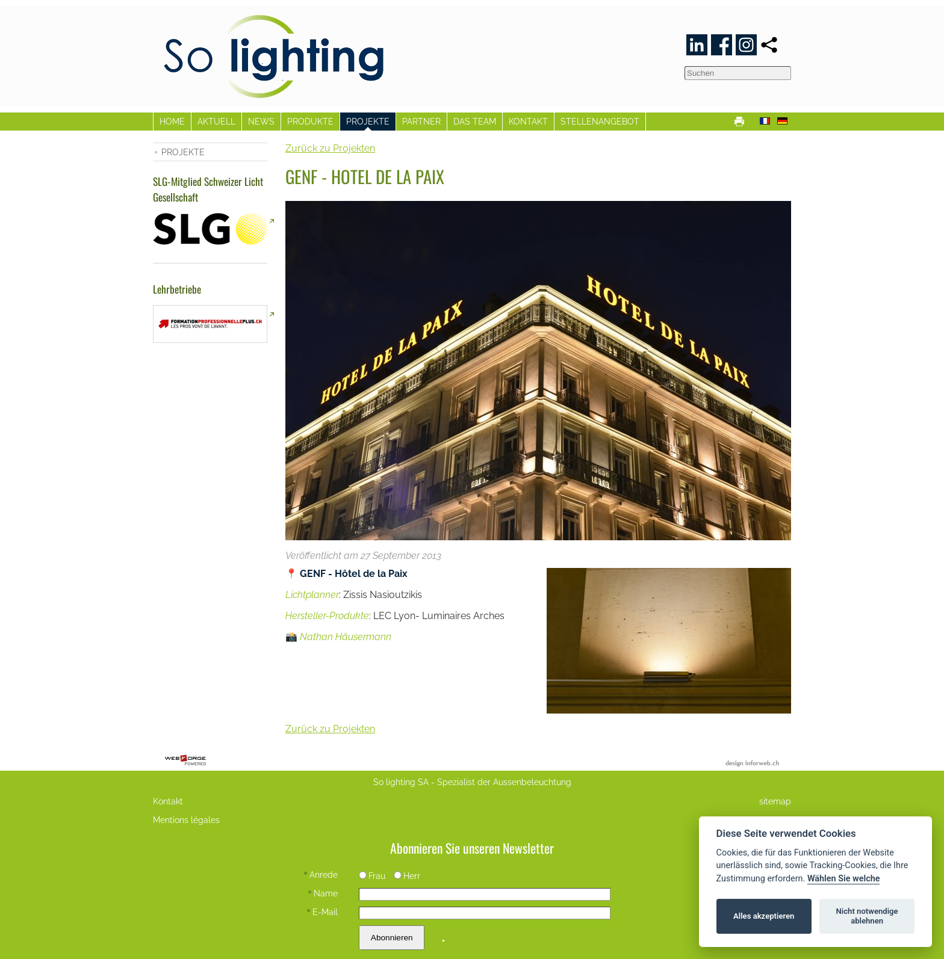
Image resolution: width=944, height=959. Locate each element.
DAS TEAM (474, 121)
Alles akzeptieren (763, 915)
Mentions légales (186, 820)
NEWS (261, 121)
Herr (407, 876)
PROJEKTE (368, 121)
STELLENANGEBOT (599, 121)
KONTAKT (528, 121)
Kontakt (168, 801)
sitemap (775, 801)
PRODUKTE (310, 121)
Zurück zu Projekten (330, 148)
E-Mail (322, 912)
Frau (372, 876)
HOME (172, 121)
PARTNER (421, 121)
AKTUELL (216, 121)
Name (323, 893)
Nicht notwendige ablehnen (867, 916)
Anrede (321, 874)
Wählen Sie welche (843, 879)
